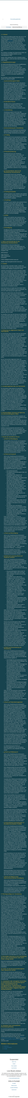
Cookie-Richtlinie (14, 1087)
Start (14, 1)
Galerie (14, 13)
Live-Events (14, 1068)
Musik (14, 7)
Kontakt (14, 21)
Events (14, 17)
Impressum (10, 40)
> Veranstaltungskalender (14, 1078)
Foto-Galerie (14, 1065)
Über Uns (14, 1061)
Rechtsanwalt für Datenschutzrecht (12, 1039)
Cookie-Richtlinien (8, 1047)
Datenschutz (14, 1085)
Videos (14, 10)
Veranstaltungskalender (15, 19)
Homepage (8, 27)
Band (14, 4)
